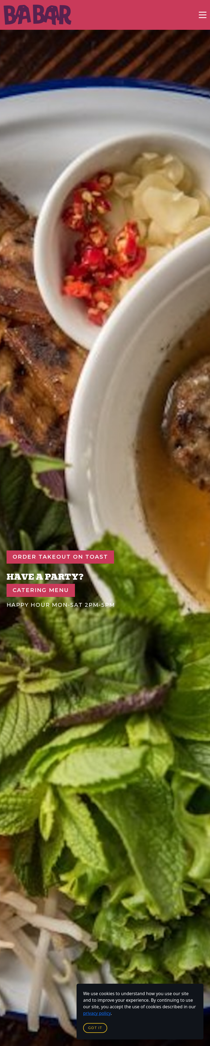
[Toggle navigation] (203, 15)
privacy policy (97, 1013)
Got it (95, 1028)
